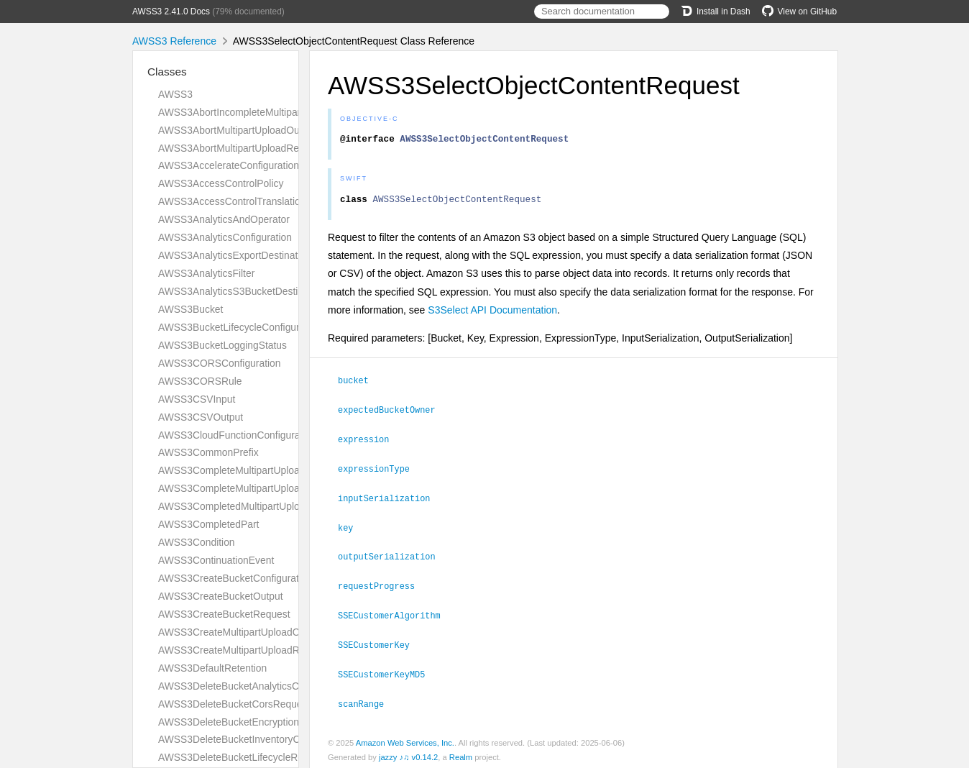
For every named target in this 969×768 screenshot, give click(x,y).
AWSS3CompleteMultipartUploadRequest (250, 488)
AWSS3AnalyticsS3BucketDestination (241, 291)
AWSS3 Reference (174, 41)
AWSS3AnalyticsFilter (206, 273)
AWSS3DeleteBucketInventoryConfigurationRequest (274, 739)
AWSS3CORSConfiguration (219, 363)
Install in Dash (715, 11)
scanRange (367, 699)
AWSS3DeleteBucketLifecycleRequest (243, 757)
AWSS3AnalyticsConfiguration (225, 237)
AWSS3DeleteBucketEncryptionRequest (247, 722)
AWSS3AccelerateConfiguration (228, 165)
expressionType (380, 470)
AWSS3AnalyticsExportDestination (234, 255)
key (351, 528)
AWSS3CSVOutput (200, 417)
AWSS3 (175, 94)
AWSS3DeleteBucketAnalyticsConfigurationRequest (273, 686)
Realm (460, 753)
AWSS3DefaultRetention (212, 668)
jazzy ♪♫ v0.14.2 (408, 753)
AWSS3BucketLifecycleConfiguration (239, 327)
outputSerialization (393, 556)
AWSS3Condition (196, 542)
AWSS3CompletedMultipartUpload (234, 506)
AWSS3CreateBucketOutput (220, 596)
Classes (167, 71)
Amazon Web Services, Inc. (405, 738)
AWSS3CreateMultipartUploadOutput (240, 632)
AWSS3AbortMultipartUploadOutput (237, 130)
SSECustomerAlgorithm (395, 613)
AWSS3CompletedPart (208, 524)
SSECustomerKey (380, 642)
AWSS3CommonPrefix (208, 452)
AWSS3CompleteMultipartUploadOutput (246, 470)
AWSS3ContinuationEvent (216, 560)
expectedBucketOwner (393, 413)
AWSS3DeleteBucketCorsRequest (234, 704)
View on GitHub (799, 11)
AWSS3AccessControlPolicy (220, 183)
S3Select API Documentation (492, 314)
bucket (359, 384)
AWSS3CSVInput (196, 399)
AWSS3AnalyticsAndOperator (224, 219)
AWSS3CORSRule (200, 381)
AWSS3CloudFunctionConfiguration (237, 435)
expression (369, 441)
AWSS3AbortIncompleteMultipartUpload (246, 112)
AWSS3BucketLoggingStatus (222, 345)
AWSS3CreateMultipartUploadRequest (243, 650)
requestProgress (382, 584)
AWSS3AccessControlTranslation (232, 201)
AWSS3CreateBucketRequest (224, 614)
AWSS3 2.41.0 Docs (171, 11)
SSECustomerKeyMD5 (387, 671)
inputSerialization (390, 499)
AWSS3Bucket (190, 309)
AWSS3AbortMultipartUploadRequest (240, 148)
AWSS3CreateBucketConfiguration (235, 578)
